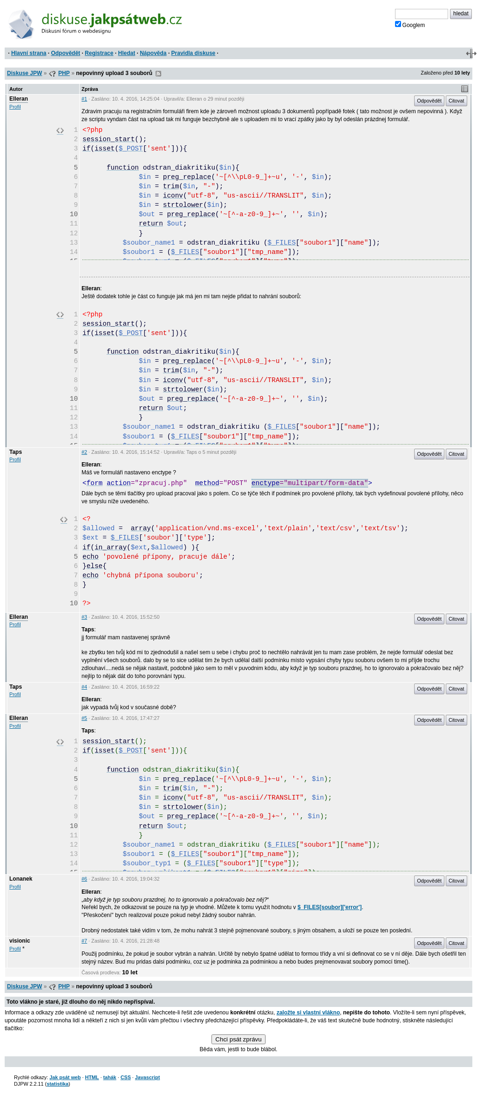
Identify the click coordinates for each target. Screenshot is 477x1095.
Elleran (18, 99)
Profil (15, 107)
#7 (84, 941)
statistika (57, 1084)
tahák (109, 1077)
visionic (19, 941)
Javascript (147, 1077)
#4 (84, 687)
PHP (64, 73)
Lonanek (20, 879)
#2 (84, 452)
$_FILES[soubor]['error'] (330, 907)
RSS (158, 73)
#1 (84, 99)
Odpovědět (65, 53)
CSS (126, 1077)
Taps (15, 452)
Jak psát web (65, 1077)
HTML (92, 1077)
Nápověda (153, 53)
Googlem (410, 24)
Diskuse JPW (24, 73)
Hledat (126, 53)
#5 (84, 718)
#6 (84, 879)
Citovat (456, 100)
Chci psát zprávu (238, 1039)
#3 (84, 617)
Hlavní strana (28, 53)
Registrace (99, 53)
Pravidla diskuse (193, 53)
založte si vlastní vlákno (308, 1012)
